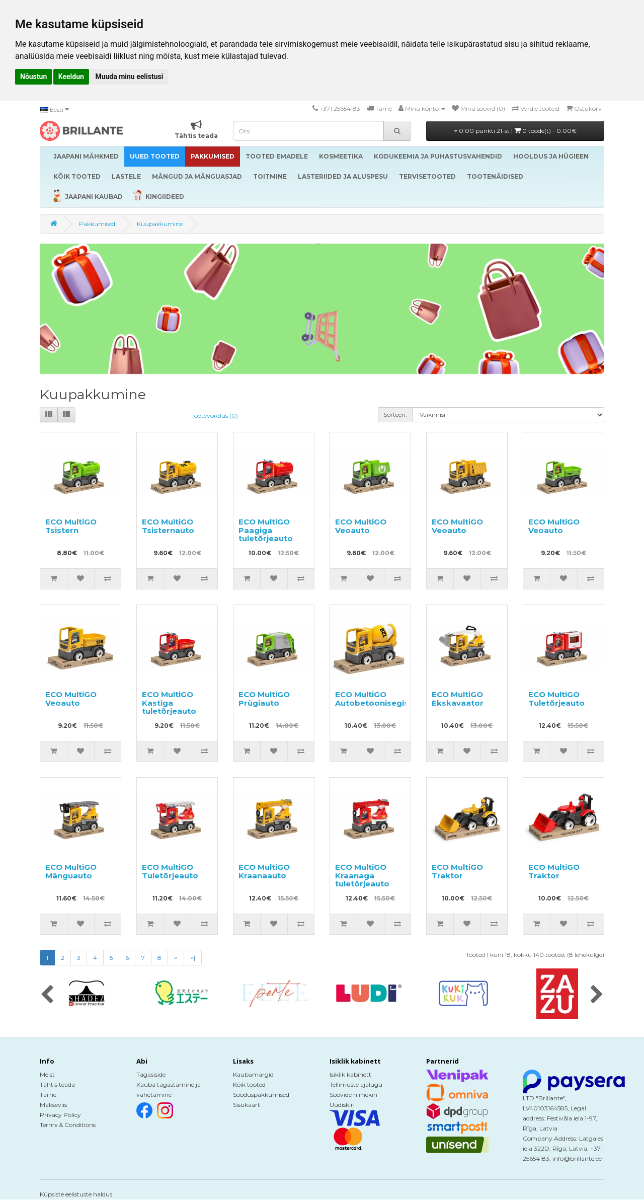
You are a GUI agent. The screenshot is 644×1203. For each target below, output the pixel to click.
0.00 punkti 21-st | (515, 130)
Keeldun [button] (71, 76)
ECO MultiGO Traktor (457, 871)
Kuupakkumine (160, 224)
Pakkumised (97, 224)
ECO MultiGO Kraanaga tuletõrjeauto (362, 875)
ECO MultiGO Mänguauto (71, 871)
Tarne (48, 1094)
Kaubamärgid (253, 1074)
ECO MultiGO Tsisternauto (168, 526)
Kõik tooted (249, 1084)
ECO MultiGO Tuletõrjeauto (556, 699)
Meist (47, 1074)
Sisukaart (246, 1104)
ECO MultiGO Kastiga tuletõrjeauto (169, 703)
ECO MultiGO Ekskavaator (458, 699)
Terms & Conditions (68, 1125)
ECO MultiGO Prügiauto (264, 699)
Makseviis (53, 1104)
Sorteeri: (395, 414)
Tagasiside (151, 1074)
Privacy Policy (60, 1114)
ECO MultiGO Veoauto (360, 526)
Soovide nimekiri (353, 1094)
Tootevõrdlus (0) (214, 415)
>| (192, 957)
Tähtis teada (57, 1084)
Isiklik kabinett (350, 1074)
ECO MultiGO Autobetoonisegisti (374, 699)
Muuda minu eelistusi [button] (129, 76)
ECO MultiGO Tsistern (71, 526)
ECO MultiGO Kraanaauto (264, 871)
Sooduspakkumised (261, 1094)
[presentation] (47, 995)
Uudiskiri (342, 1104)
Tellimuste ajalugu (356, 1084)
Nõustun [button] (33, 76)
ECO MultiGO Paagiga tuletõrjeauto (265, 530)
